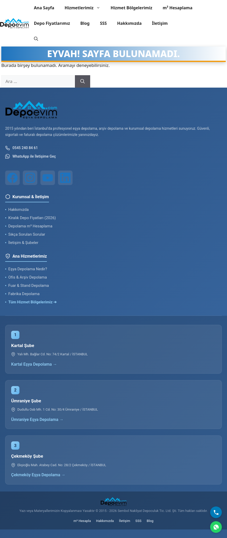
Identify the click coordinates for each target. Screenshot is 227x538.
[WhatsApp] (216, 527)
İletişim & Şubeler (23, 242)
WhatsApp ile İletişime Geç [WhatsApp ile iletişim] (30, 156)
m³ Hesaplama (178, 8)
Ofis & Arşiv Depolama (27, 277)
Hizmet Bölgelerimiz (131, 8)
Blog (85, 23)
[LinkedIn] (65, 178)
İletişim (160, 23)
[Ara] (82, 81)
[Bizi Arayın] (216, 512)
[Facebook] (12, 178)
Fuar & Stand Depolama (28, 285)
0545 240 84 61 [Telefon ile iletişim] (21, 148)
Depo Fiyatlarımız (52, 23)
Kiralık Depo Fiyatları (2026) (32, 218)
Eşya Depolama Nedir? (27, 269)
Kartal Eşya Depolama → (34, 364)
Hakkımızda (129, 23)
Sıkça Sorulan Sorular (26, 234)
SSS (103, 23)
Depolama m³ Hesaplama (30, 226)
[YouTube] (47, 178)
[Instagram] (30, 178)
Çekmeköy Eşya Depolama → (38, 474)
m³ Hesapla (82, 521)
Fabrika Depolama (24, 293)
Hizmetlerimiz (85, 8)
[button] (36, 39)
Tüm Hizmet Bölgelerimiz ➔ (32, 302)
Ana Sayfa (44, 8)
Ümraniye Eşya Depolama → (37, 419)
